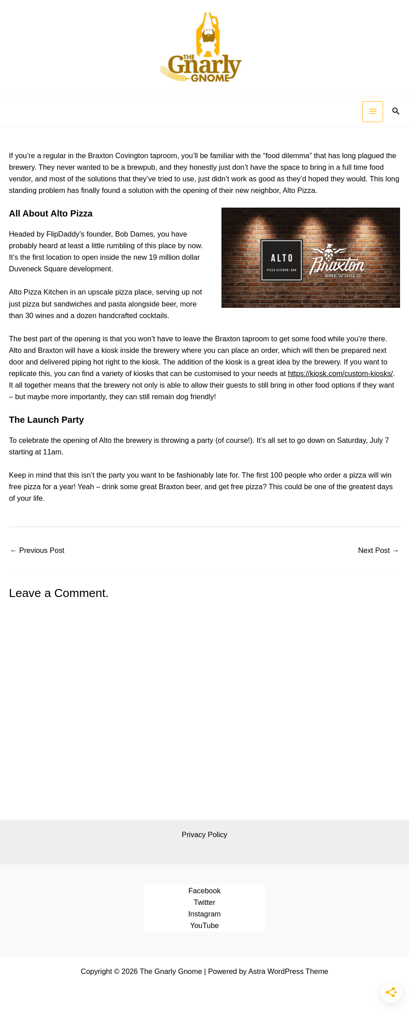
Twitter (204, 902)
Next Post (378, 550)
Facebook (204, 891)
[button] (396, 111)
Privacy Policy (204, 834)
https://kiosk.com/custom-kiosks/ (340, 373)
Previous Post (37, 550)
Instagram (204, 914)
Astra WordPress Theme (288, 971)
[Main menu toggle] (372, 111)
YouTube (204, 925)
